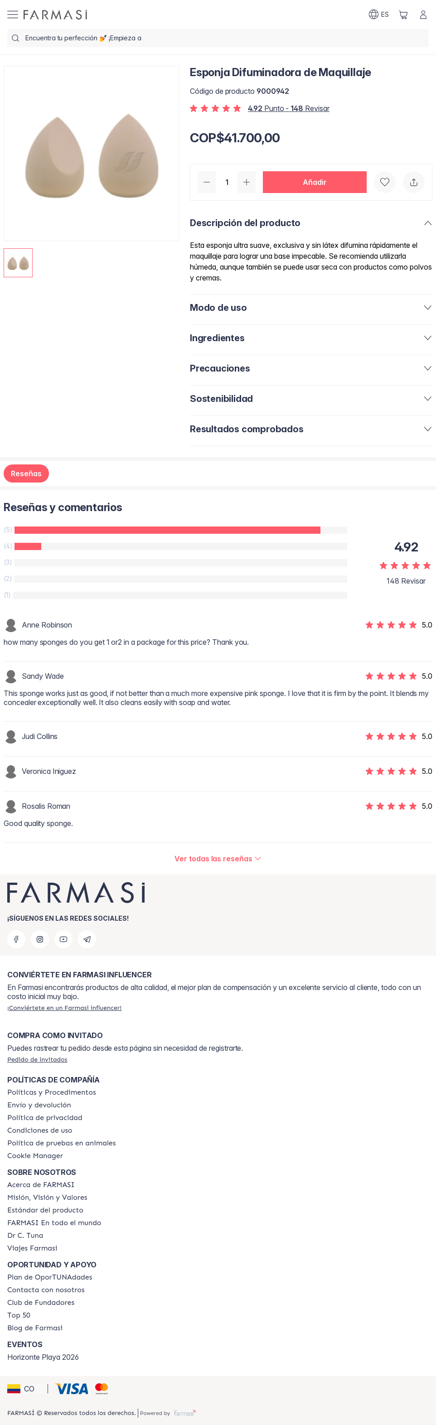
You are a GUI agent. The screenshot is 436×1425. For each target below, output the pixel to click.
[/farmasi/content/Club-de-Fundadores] (40, 1302)
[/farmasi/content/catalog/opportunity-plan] (49, 1277)
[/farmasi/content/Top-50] (18, 1315)
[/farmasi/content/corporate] (54, 1222)
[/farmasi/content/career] (32, 1248)
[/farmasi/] (55, 15)
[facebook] (16, 939)
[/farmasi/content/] (35, 1155)
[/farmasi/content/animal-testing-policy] (61, 1143)
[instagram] (40, 939)
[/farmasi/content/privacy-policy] (44, 1117)
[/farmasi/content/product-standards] (45, 1210)
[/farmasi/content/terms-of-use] (40, 1130)
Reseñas (26, 473)
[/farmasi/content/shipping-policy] (39, 1105)
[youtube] (63, 939)
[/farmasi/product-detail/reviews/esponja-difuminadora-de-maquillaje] (218, 858)
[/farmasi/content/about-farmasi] (41, 1184)
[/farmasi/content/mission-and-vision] (47, 1197)
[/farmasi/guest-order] (37, 1059)
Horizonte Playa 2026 (43, 1357)
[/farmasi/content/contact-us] (46, 1290)
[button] (315, 182)
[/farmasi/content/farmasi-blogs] (35, 1328)
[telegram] (87, 939)
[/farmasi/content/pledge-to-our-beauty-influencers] (25, 1235)
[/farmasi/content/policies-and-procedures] (51, 1092)
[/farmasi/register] (64, 1008)
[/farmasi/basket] (403, 14)
